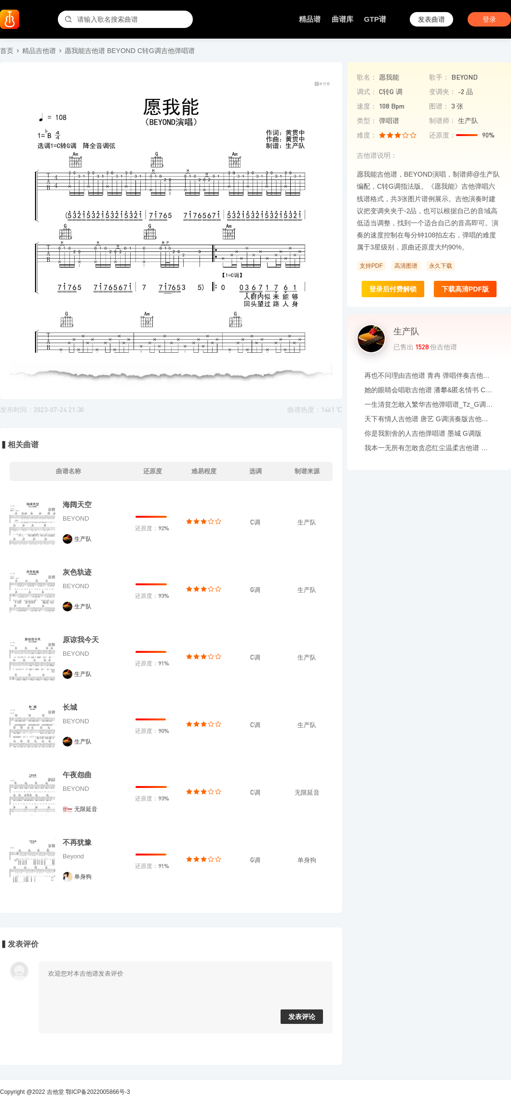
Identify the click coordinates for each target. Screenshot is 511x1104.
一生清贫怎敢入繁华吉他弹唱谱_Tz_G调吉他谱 (429, 404)
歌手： (439, 77)
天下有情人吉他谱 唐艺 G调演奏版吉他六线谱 (429, 419)
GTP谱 (375, 19)
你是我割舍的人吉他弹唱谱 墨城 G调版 (423, 433)
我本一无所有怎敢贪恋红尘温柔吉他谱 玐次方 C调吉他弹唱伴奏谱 (429, 448)
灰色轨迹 (77, 572)
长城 (70, 707)
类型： (367, 120)
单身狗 (83, 876)
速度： (367, 106)
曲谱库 (342, 19)
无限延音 (85, 809)
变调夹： (442, 92)
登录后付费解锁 (393, 289)
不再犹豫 (77, 842)
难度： (367, 135)
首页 (6, 51)
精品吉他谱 (39, 51)
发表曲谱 (431, 19)
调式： (367, 92)
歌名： (367, 77)
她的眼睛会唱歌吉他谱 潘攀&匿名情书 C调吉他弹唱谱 (429, 390)
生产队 (83, 539)
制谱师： (442, 120)
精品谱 (310, 19)
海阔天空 (77, 504)
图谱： (439, 106)
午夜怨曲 (77, 775)
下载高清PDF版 (465, 289)
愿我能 (389, 77)
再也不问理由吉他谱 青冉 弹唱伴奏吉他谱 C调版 (429, 375)
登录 (489, 19)
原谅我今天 (81, 639)
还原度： (442, 135)
